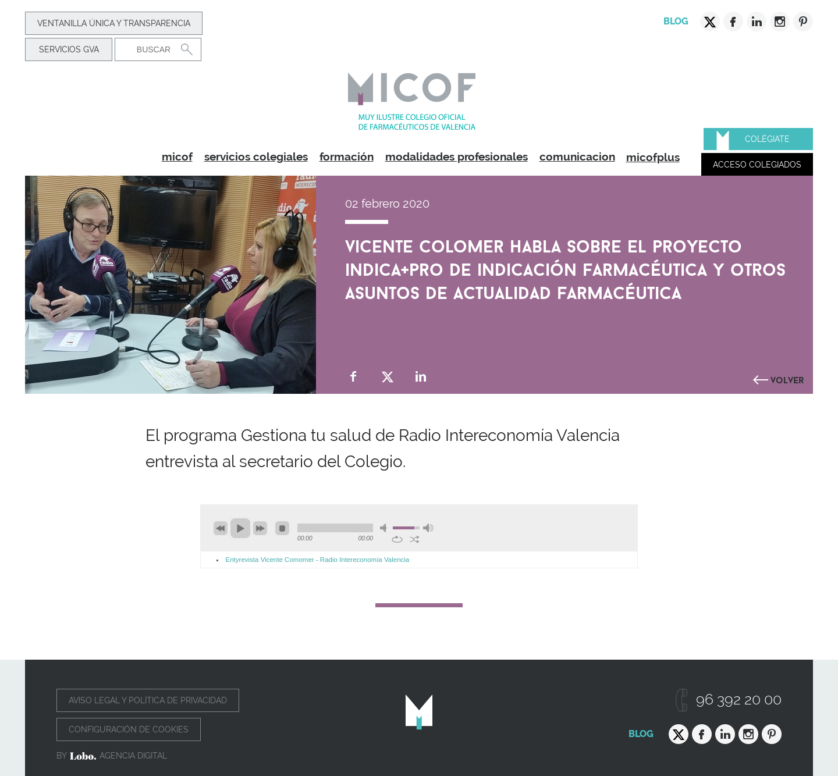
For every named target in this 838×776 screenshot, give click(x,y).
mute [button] (385, 528)
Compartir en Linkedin (421, 376)
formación (346, 156)
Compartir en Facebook (353, 376)
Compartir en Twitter (387, 376)
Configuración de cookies (129, 729)
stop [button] (282, 528)
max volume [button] (428, 528)
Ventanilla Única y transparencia (113, 23)
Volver (787, 378)
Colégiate (767, 139)
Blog (675, 21)
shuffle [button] (414, 539)
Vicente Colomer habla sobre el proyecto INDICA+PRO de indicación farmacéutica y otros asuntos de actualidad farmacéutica (565, 267)
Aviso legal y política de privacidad (148, 700)
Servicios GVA (69, 49)
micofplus (653, 157)
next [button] (260, 528)
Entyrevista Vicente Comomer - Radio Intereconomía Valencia (318, 559)
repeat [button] (397, 539)
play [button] (240, 528)
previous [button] (220, 528)
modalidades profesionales (456, 156)
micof (177, 156)
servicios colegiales (256, 156)
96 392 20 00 (739, 699)
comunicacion (577, 156)
